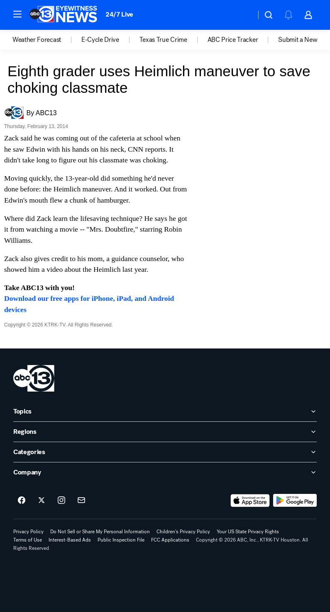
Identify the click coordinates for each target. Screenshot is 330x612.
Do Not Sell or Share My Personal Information (100, 531)
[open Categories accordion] (165, 452)
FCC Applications (170, 539)
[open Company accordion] (165, 472)
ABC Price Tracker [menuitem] (233, 40)
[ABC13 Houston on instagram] (61, 500)
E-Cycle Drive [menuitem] (100, 40)
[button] (17, 14)
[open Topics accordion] (165, 411)
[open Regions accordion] (165, 431)
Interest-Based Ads (70, 539)
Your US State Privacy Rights (248, 531)
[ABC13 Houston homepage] (63, 15)
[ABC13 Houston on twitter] (41, 500)
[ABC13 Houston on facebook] (21, 500)
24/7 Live (119, 14)
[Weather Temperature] (243, 15)
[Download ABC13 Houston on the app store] (250, 500)
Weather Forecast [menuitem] (36, 40)
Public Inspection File (121, 539)
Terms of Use (27, 539)
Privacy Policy (28, 531)
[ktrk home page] (33, 378)
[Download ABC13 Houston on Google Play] (295, 500)
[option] (46, 40)
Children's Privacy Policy (183, 531)
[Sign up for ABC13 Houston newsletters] (81, 500)
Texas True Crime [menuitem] (163, 40)
